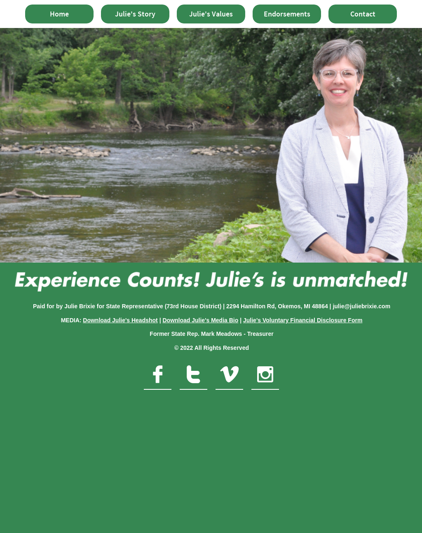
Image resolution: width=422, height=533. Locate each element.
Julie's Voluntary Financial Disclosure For (300, 320)
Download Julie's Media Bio (200, 320)
